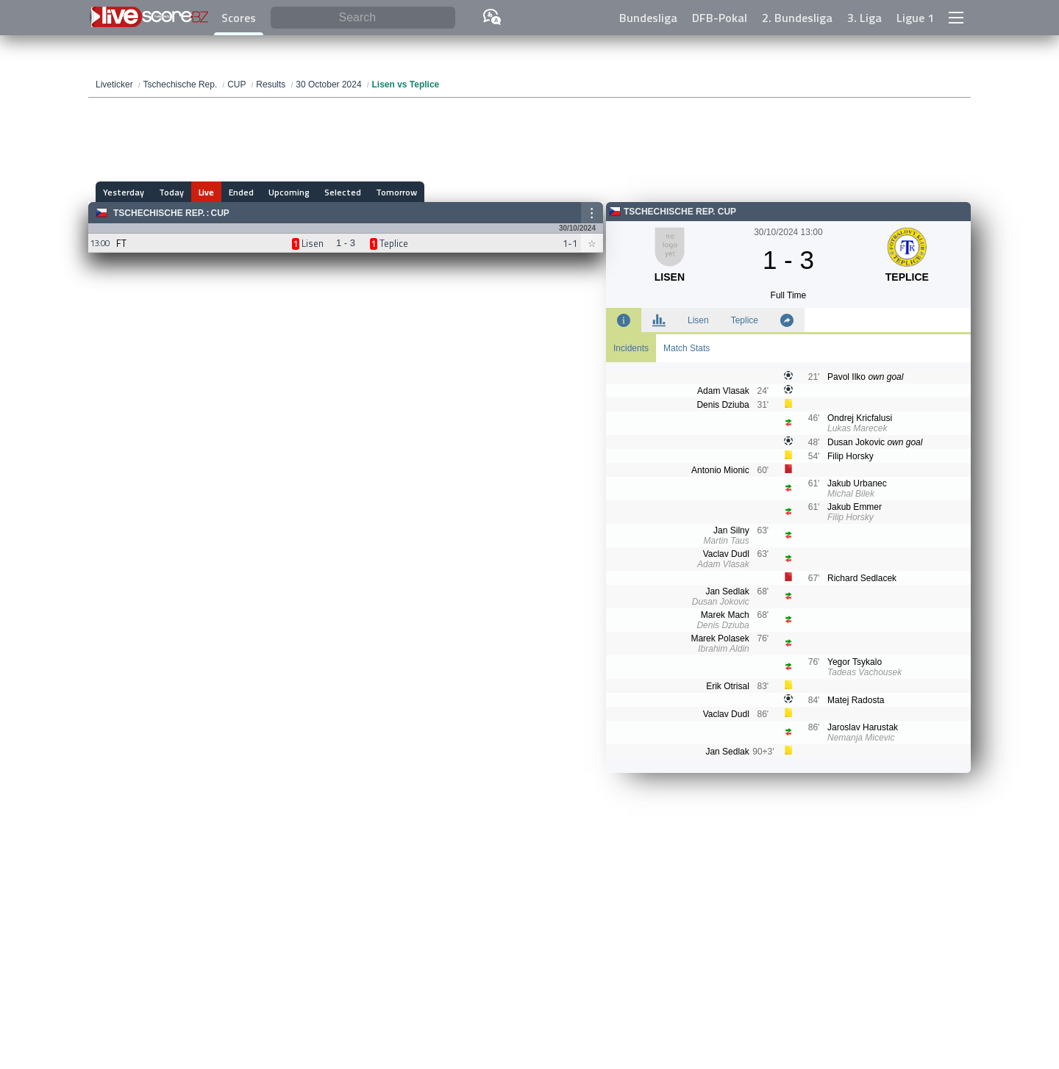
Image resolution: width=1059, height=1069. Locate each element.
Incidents (631, 348)
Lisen (698, 320)
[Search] (363, 18)
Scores (238, 17)
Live (206, 192)
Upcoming (289, 192)
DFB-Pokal (719, 17)
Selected (342, 192)
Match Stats (686, 348)
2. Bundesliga (797, 17)
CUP (219, 213)
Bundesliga (648, 17)
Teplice (744, 320)
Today (171, 192)
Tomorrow (396, 192)
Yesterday (123, 192)
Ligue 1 (915, 17)
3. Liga (864, 17)
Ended (241, 192)
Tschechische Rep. (158, 213)
